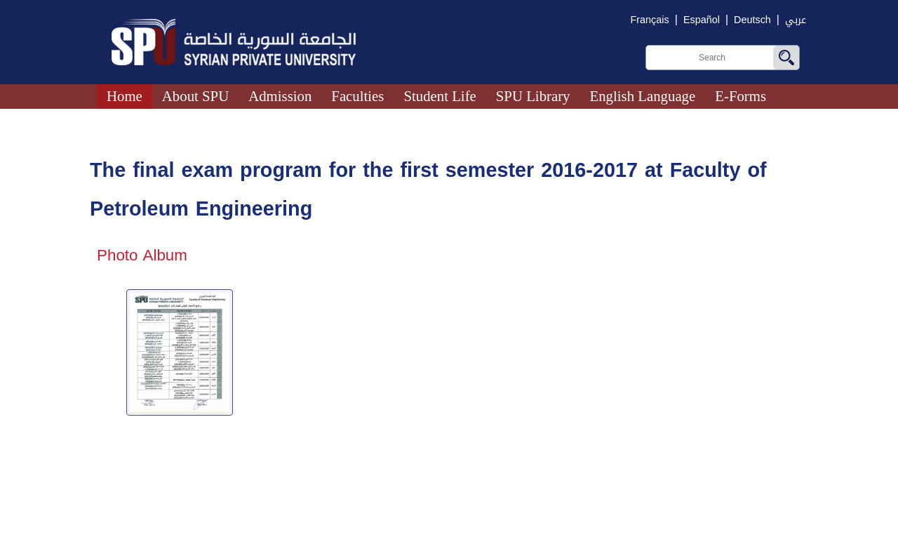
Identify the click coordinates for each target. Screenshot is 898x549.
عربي (795, 20)
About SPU (195, 96)
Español (701, 20)
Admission (279, 96)
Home (124, 96)
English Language (643, 96)
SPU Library (533, 96)
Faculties (357, 96)
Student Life (439, 96)
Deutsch (752, 20)
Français (650, 20)
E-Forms (740, 96)
